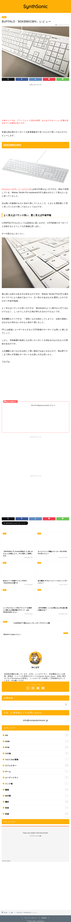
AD (36, 730)
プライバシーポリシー (30, 913)
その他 (36, 748)
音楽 (36, 803)
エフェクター (36, 760)
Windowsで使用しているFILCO (16, 189)
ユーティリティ (36, 772)
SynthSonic (35, 6)
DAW (36, 736)
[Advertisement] (20, 102)
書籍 (36, 784)
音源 (36, 809)
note (13, 675)
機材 (4, 17)
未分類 (36, 790)
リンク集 (36, 778)
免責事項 (44, 913)
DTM (36, 742)
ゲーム (36, 766)
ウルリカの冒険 (36, 754)
